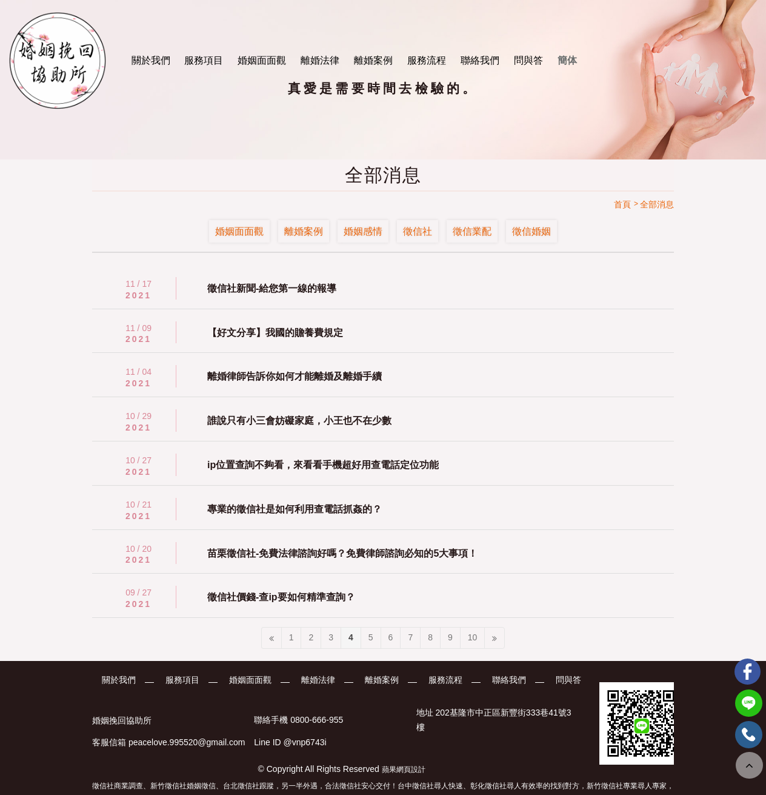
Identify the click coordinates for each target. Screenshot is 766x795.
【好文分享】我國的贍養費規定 (275, 332)
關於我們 (151, 60)
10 (473, 637)
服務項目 (203, 60)
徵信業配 (472, 231)
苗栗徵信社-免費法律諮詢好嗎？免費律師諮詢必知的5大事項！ (342, 553)
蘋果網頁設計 (403, 769)
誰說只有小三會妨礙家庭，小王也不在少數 (299, 420)
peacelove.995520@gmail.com (186, 742)
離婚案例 (373, 60)
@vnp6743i (305, 742)
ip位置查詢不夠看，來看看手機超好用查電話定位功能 (323, 465)
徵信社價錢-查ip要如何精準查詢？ (281, 597)
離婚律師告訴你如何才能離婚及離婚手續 (294, 376)
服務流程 (426, 60)
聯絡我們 (480, 60)
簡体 (567, 60)
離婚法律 (320, 60)
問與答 (528, 60)
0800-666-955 (316, 720)
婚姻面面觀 (262, 60)
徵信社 (417, 231)
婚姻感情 (363, 231)
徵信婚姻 (531, 231)
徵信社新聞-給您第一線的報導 (271, 288)
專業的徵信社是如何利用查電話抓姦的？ (294, 509)
